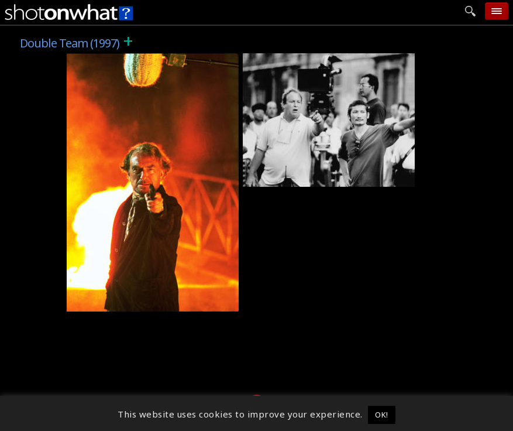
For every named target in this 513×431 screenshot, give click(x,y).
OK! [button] (381, 414)
